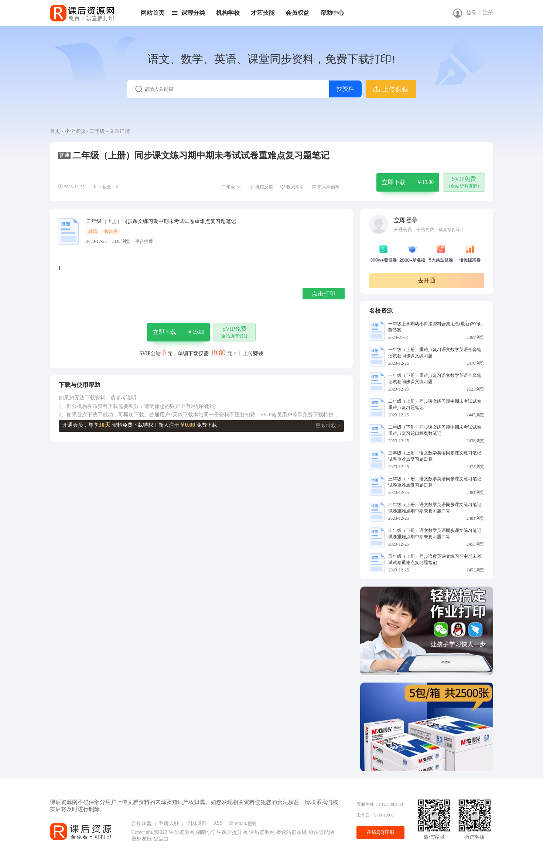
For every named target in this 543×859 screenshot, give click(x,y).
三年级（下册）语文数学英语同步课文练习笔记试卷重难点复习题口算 (434, 482)
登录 (471, 13)
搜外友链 (142, 839)
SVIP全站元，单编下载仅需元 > (187, 353)
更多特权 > (327, 426)
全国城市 (196, 823)
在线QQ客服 (380, 832)
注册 (488, 13)
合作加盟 (141, 823)
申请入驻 (168, 823)
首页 (55, 131)
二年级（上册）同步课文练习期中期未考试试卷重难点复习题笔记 (434, 404)
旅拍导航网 (321, 832)
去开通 (427, 280)
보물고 (161, 839)
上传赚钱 (253, 353)
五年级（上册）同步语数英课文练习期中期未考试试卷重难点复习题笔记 (434, 559)
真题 (92, 231)
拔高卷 (111, 231)
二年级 (97, 131)
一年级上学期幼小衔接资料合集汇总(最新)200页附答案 (435, 327)
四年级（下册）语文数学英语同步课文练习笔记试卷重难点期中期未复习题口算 (434, 533)
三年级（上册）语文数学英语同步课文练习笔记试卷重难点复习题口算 (434, 456)
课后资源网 (182, 832)
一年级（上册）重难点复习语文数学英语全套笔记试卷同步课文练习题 (434, 352)
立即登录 (406, 220)
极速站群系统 (292, 832)
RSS (217, 823)
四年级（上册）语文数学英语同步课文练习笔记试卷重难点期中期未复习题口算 (434, 507)
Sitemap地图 (242, 823)
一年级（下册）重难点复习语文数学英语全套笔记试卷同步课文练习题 (434, 378)
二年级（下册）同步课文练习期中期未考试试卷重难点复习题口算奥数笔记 (434, 430)
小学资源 (75, 131)
